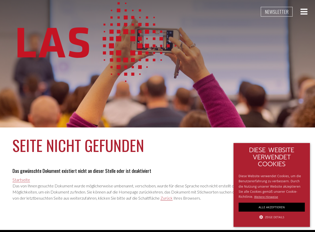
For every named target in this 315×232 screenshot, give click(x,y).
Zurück (166, 198)
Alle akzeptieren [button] (272, 207)
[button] (272, 217)
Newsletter (277, 11)
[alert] (272, 185)
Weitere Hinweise (266, 197)
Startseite (21, 179)
